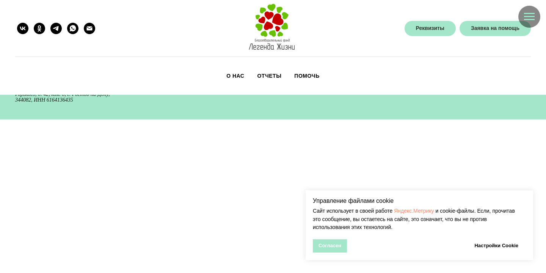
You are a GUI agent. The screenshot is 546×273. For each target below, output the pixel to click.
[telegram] (56, 28)
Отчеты (269, 76)
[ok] (39, 28)
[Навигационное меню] (529, 16)
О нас (235, 76)
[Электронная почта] (89, 28)
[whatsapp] (72, 28)
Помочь (306, 76)
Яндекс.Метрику (414, 211)
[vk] (22, 28)
